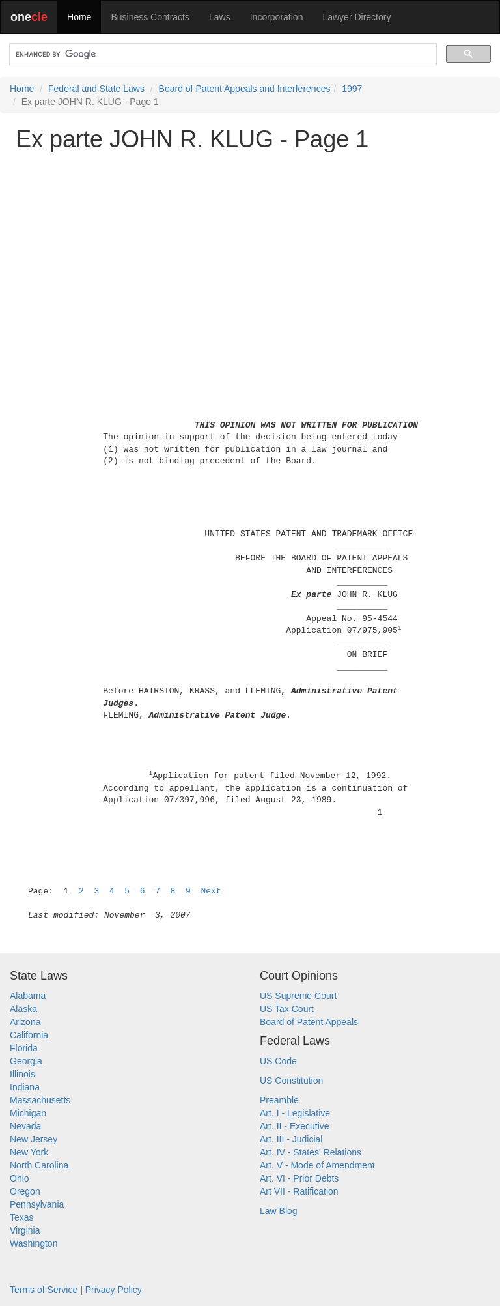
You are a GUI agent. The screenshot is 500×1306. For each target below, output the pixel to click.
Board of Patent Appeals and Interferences (245, 88)
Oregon (25, 1191)
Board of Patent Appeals (309, 1022)
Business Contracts (150, 17)
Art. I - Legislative (295, 1113)
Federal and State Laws (96, 88)
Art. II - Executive (294, 1126)
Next (211, 891)
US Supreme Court (298, 996)
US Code (278, 1061)
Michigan (28, 1113)
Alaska (23, 1009)
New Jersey (33, 1139)
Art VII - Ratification (299, 1191)
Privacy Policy (113, 1289)
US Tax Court (287, 1009)
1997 (352, 88)
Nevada (25, 1126)
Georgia (26, 1061)
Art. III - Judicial (291, 1139)
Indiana (25, 1087)
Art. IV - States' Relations (310, 1152)
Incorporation (276, 17)
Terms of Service (43, 1289)
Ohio (19, 1178)
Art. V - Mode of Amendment (317, 1165)
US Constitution (291, 1080)
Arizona (25, 1022)
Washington (33, 1243)
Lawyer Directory (356, 17)
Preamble (279, 1100)
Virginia (25, 1230)
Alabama (28, 996)
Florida (24, 1048)
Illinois (22, 1074)
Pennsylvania (37, 1204)
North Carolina (39, 1165)
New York (29, 1152)
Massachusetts (40, 1100)
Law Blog (279, 1211)
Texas (22, 1217)
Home (79, 17)
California (29, 1035)
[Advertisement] (250, 252)
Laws (219, 17)
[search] (222, 54)
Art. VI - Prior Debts (299, 1178)
